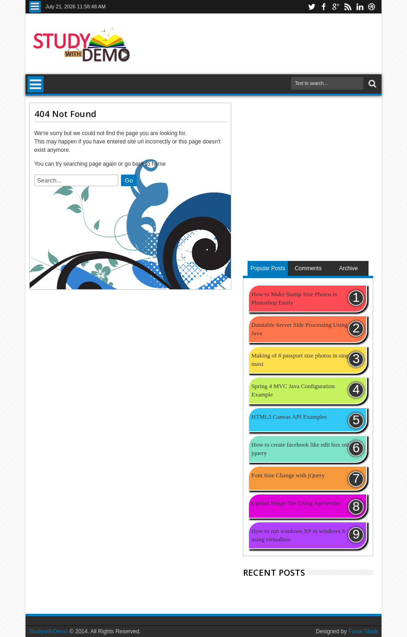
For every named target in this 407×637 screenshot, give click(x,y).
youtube (372, 6)
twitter (311, 6)
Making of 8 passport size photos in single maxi (302, 359)
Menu (35, 7)
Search (371, 84)
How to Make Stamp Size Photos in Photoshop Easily (294, 298)
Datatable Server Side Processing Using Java (299, 329)
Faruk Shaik (363, 631)
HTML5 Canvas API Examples (289, 416)
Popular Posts (267, 268)
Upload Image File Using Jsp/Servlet (295, 503)
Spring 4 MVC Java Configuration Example (293, 390)
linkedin (360, 6)
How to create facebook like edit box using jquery (303, 448)
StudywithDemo (48, 631)
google (336, 6)
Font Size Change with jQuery (287, 475)
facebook (324, 6)
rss (348, 6)
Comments (308, 268)
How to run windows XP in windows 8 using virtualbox (298, 535)
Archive (348, 268)
